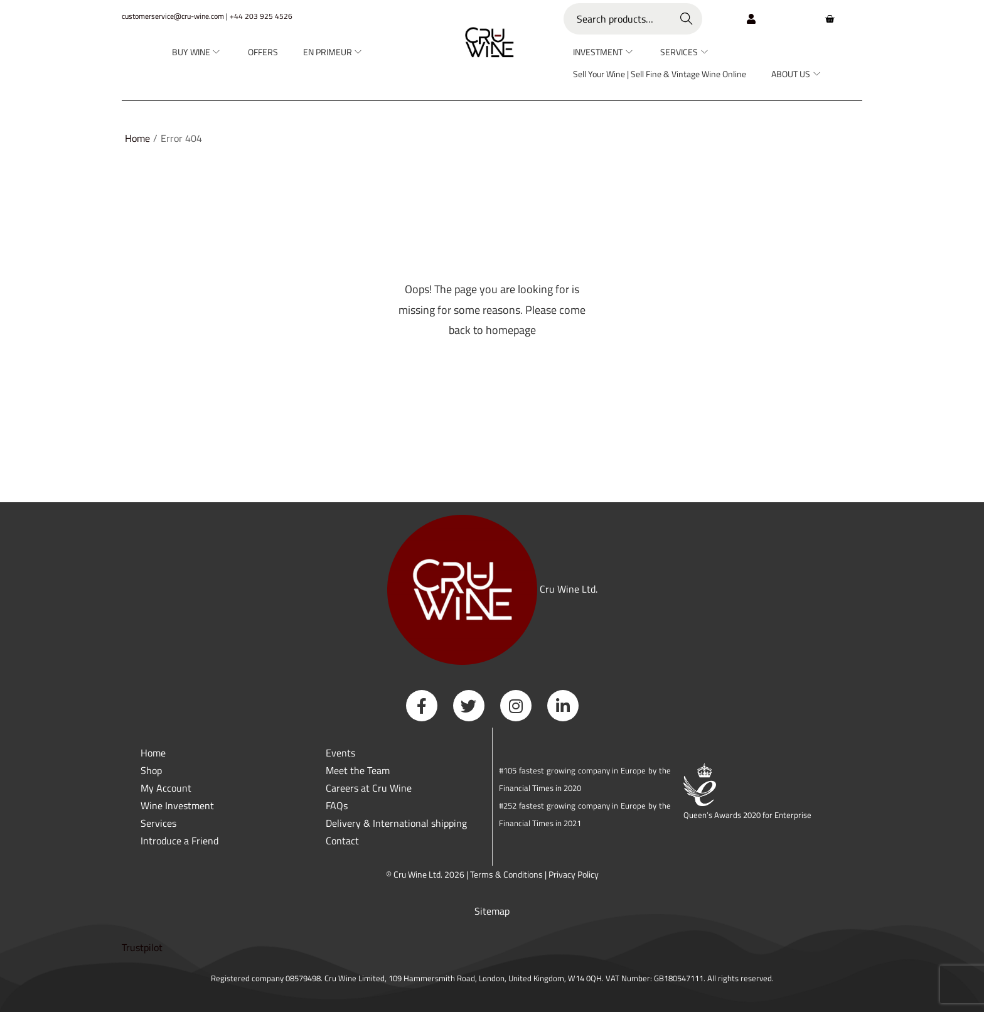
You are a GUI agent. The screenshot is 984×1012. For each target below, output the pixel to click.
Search (687, 18)
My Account (166, 787)
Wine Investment (177, 805)
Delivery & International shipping (397, 823)
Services (158, 823)
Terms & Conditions (506, 874)
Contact (342, 840)
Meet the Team (358, 770)
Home (137, 138)
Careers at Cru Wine (369, 787)
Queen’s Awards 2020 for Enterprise (747, 815)
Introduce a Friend (179, 840)
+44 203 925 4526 (261, 16)
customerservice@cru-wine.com (173, 16)
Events (340, 752)
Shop (151, 770)
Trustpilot (142, 947)
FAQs (337, 805)
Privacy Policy (573, 874)
